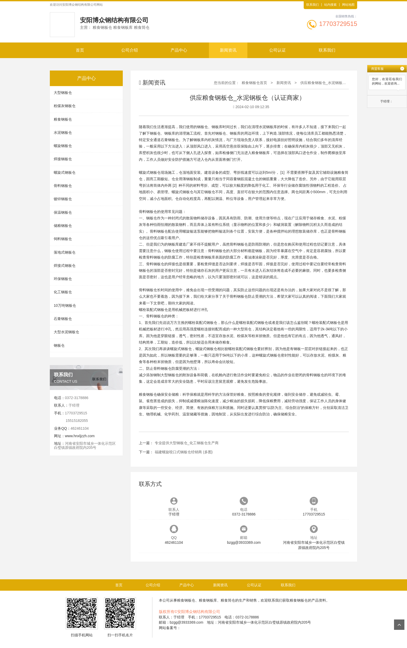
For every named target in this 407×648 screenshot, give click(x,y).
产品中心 (179, 50)
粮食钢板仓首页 (254, 83)
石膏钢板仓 (63, 319)
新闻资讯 (228, 50)
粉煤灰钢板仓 (65, 106)
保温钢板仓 (63, 212)
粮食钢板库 (261, 153)
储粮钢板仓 (63, 226)
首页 (80, 50)
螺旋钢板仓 (63, 146)
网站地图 (348, 4)
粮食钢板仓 (63, 119)
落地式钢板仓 (65, 252)
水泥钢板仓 (63, 132)
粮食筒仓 (228, 600)
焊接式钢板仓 (65, 265)
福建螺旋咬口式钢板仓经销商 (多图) (184, 452)
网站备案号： (170, 628)
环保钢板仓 (63, 279)
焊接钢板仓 (63, 159)
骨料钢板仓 (63, 186)
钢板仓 (59, 345)
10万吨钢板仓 (65, 305)
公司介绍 (129, 50)
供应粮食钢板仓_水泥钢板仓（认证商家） (334, 83)
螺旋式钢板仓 (65, 172)
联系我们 (312, 4)
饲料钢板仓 (63, 239)
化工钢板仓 (63, 292)
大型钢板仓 (63, 92)
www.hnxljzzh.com (79, 436)
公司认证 (277, 50)
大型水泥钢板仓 (66, 332)
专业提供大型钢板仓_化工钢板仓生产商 (187, 443)
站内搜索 (330, 4)
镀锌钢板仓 (63, 199)
